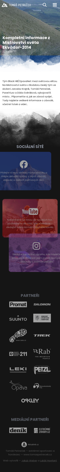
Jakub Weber (29, 460)
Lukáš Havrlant (48, 460)
